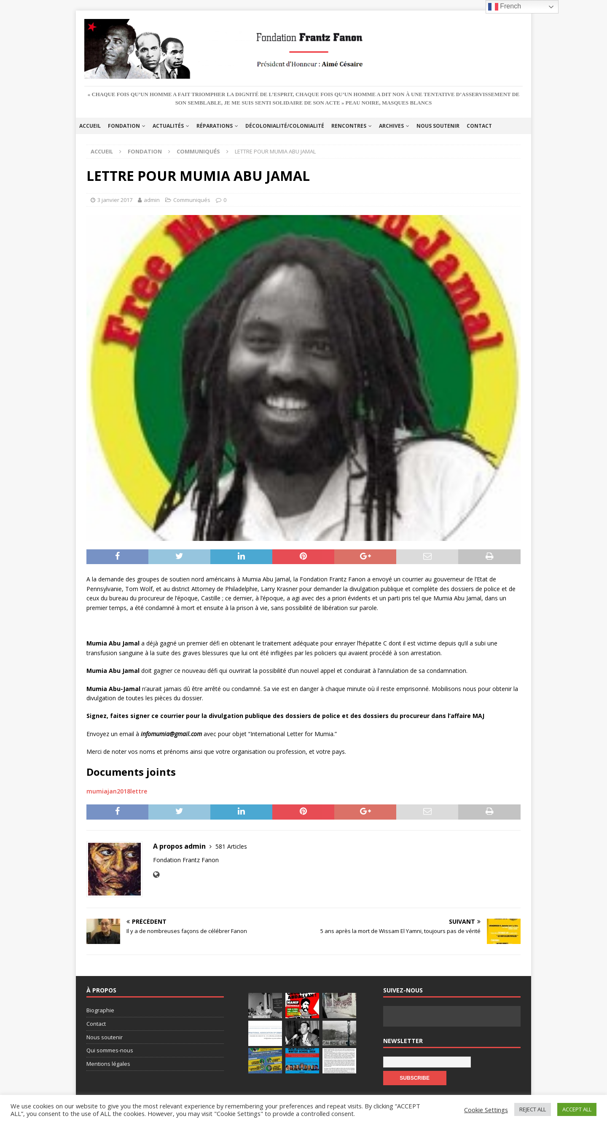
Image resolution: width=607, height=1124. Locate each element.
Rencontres (348, 125)
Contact (479, 125)
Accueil (90, 125)
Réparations (214, 125)
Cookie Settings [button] (486, 1109)
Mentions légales (108, 1064)
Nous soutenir (437, 125)
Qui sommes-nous (109, 1050)
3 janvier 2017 (114, 200)
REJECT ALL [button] (532, 1109)
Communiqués (191, 200)
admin (152, 200)
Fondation (124, 125)
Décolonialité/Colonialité (284, 125)
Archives (391, 125)
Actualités (168, 125)
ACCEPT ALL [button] (576, 1109)
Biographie (100, 1010)
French (504, 7)
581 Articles (231, 846)
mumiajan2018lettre (116, 791)
